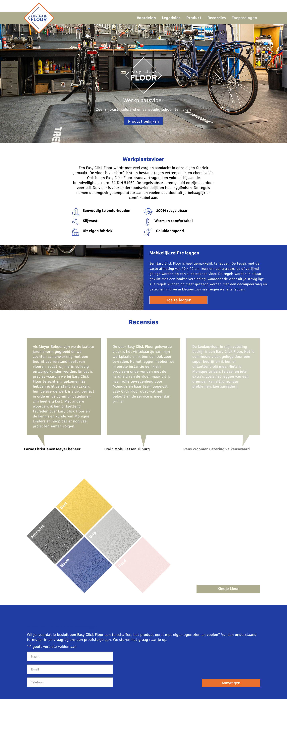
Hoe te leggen (178, 300)
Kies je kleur (228, 588)
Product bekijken (143, 121)
